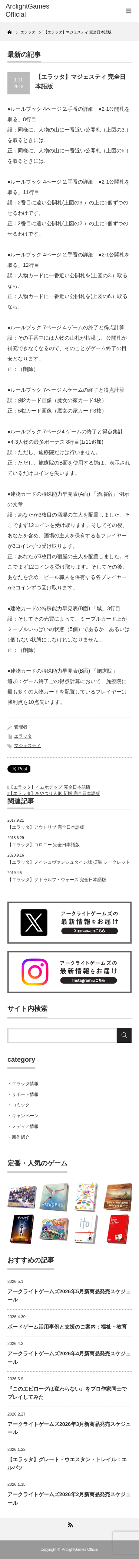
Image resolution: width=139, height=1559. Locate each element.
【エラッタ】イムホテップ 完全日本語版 (49, 787)
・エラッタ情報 (23, 1083)
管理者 (20, 727)
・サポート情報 (23, 1094)
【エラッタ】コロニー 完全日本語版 (43, 844)
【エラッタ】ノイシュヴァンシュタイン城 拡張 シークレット (68, 862)
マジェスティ (27, 745)
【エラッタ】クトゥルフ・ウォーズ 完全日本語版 (56, 879)
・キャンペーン (23, 1115)
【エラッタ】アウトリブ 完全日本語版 (45, 827)
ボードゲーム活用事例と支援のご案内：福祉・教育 (67, 1327)
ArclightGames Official (80, 1549)
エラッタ (23, 736)
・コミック (18, 1104)
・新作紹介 (18, 1137)
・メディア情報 (23, 1126)
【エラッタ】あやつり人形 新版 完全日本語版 (54, 793)
